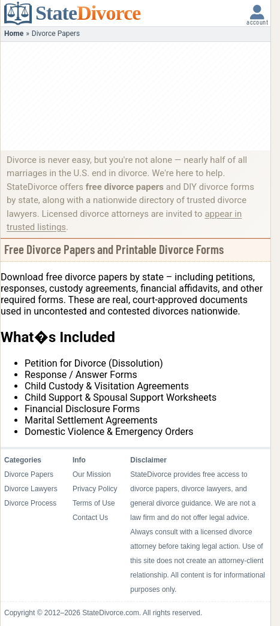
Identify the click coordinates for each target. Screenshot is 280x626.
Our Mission (92, 474)
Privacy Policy (95, 489)
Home (13, 33)
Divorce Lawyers (31, 489)
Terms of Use (94, 503)
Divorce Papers (28, 474)
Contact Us (90, 517)
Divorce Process (30, 503)
